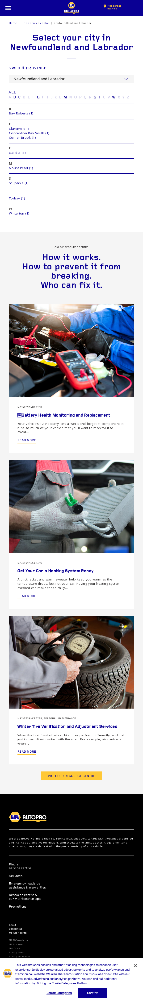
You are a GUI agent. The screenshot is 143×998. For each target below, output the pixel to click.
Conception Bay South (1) (29, 133)
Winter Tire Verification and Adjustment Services (67, 727)
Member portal (18, 933)
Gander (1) (17, 152)
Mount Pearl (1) (21, 168)
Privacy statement (19, 956)
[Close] (135, 969)
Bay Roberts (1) (21, 113)
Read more (26, 440)
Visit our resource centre (71, 776)
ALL (12, 93)
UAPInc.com (16, 944)
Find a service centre (35, 23)
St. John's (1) (19, 183)
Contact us (15, 929)
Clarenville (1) (20, 128)
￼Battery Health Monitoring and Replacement (63, 415)
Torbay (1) (17, 198)
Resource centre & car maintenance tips (25, 897)
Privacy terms (17, 952)
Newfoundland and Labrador (72, 23)
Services (15, 876)
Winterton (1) (19, 213)
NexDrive (14, 948)
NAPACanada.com (19, 940)
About (12, 925)
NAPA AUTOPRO (71, 8)
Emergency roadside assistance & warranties (27, 885)
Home (13, 23)
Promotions (18, 906)
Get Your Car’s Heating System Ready (55, 571)
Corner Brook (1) (22, 137)
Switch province (27, 68)
